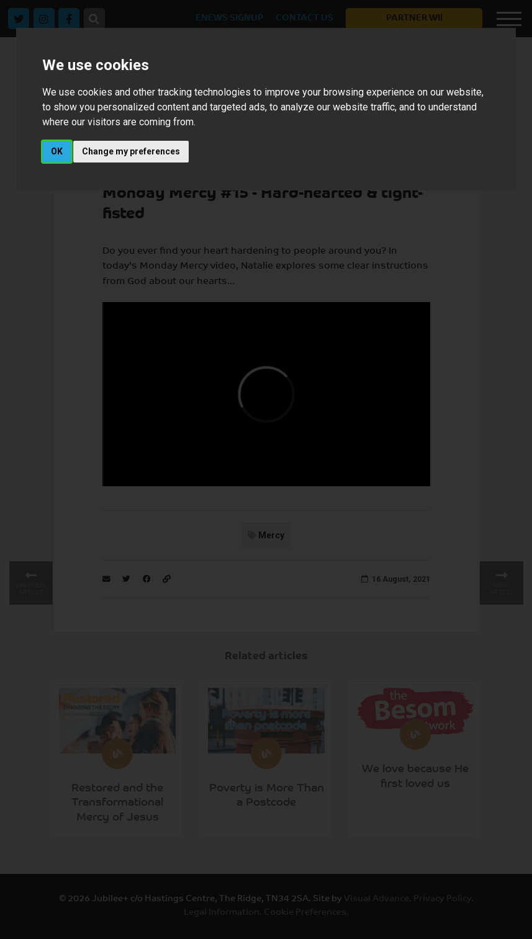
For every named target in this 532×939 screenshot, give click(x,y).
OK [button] (57, 151)
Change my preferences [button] (131, 151)
